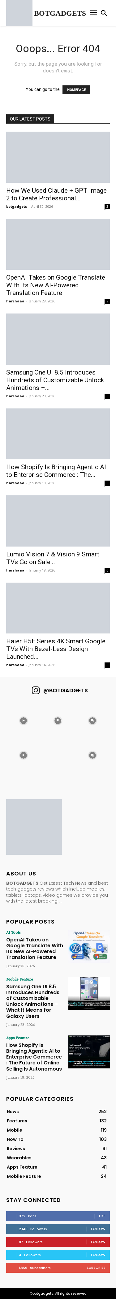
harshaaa (15, 301)
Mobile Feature (19, 979)
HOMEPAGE (76, 90)
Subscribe (96, 1267)
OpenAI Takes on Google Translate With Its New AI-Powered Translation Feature (55, 285)
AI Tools (13, 932)
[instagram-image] (23, 720)
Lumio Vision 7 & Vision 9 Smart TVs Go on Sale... (52, 558)
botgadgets (16, 206)
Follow (98, 1228)
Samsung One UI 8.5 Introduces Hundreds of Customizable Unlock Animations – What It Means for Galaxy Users (32, 1001)
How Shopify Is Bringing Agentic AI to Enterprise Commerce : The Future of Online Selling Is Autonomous (34, 1057)
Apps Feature (17, 1037)
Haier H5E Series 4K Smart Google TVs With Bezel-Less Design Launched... (55, 648)
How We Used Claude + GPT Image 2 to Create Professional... (56, 194)
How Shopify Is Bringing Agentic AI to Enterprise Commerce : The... (56, 470)
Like (102, 1215)
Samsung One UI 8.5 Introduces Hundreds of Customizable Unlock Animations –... (55, 380)
